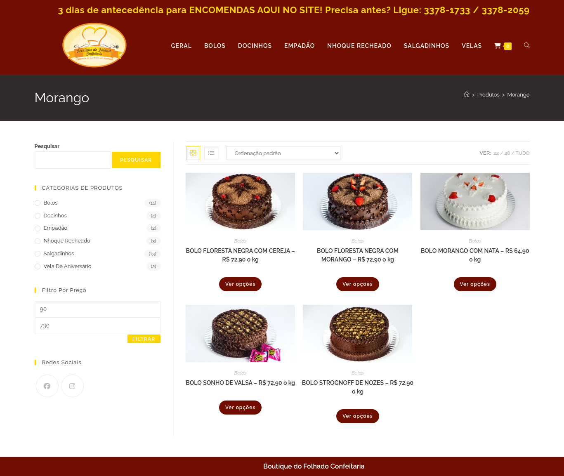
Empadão (56, 228)
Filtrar (144, 339)
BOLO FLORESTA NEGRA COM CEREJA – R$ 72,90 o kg (240, 255)
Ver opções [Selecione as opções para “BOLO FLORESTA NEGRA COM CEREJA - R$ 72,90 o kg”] (240, 284)
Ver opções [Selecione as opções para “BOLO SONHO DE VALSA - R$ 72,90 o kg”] (240, 407)
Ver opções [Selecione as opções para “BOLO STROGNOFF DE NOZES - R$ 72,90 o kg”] (357, 416)
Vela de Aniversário (68, 266)
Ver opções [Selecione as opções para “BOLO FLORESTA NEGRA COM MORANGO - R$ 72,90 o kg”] (357, 284)
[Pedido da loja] (283, 153)
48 (507, 153)
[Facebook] (47, 386)
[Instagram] (72, 386)
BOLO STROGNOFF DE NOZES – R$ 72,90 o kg (357, 387)
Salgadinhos (59, 253)
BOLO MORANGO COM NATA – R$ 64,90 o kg (475, 255)
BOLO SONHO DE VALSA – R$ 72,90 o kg (240, 382)
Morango (518, 95)
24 (496, 153)
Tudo (523, 153)
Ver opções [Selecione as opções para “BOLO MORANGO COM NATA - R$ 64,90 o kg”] (475, 284)
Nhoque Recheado (67, 241)
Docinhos (55, 215)
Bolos (240, 241)
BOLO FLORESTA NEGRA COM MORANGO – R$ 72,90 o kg (358, 255)
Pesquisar (47, 146)
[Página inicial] (467, 95)
